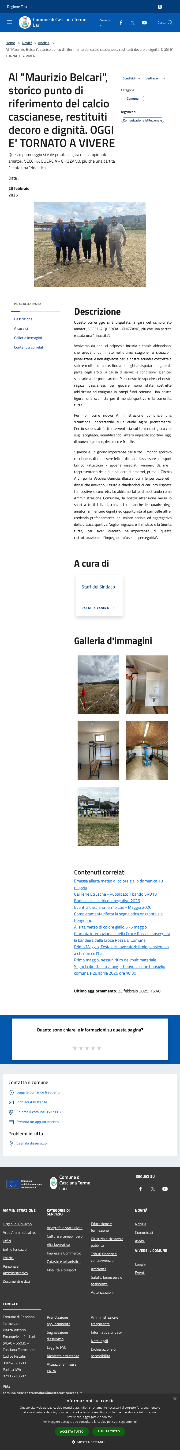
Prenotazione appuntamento (58, 1320)
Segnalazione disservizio (57, 1335)
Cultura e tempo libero (64, 1236)
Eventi (140, 1272)
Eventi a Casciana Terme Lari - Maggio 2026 (112, 907)
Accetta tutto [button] (72, 1432)
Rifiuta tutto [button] (109, 1431)
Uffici (7, 1241)
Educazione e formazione (101, 1227)
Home (10, 43)
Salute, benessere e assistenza (106, 1280)
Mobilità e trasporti (62, 1270)
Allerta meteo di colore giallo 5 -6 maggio (110, 927)
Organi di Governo (17, 1224)
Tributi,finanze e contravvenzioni (104, 1257)
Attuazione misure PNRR (61, 1367)
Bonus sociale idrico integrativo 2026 (107, 900)
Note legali (99, 1341)
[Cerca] (170, 22)
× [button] (174, 1399)
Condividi (132, 78)
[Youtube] (142, 22)
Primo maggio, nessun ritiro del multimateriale (115, 960)
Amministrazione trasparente (104, 1320)
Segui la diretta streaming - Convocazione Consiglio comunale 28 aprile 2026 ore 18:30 (119, 969)
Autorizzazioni (102, 1292)
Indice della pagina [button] (27, 304)
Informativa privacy (106, 1332)
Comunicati (144, 1232)
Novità (27, 43)
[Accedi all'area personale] (160, 6)
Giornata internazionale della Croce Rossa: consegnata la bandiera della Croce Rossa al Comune (122, 936)
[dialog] (90, 1422)
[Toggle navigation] (9, 22)
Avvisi (140, 1241)
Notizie (43, 43)
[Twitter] (130, 22)
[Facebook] (119, 22)
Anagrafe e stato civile (64, 1228)
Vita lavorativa (58, 1244)
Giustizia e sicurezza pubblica (107, 1242)
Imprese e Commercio (64, 1253)
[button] (90, 1442)
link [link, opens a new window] (135, 1422)
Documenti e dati (16, 1281)
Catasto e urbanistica (64, 1261)
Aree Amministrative (19, 1232)
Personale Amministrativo (15, 1269)
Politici (8, 1258)
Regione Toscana (20, 6)
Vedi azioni (156, 78)
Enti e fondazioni (16, 1249)
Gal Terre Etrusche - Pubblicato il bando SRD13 (115, 894)
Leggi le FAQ (57, 1347)
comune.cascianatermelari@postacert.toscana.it (42, 1393)
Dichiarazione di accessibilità (103, 1352)
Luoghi (140, 1264)
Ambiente (98, 1269)
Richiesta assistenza (63, 1356)
